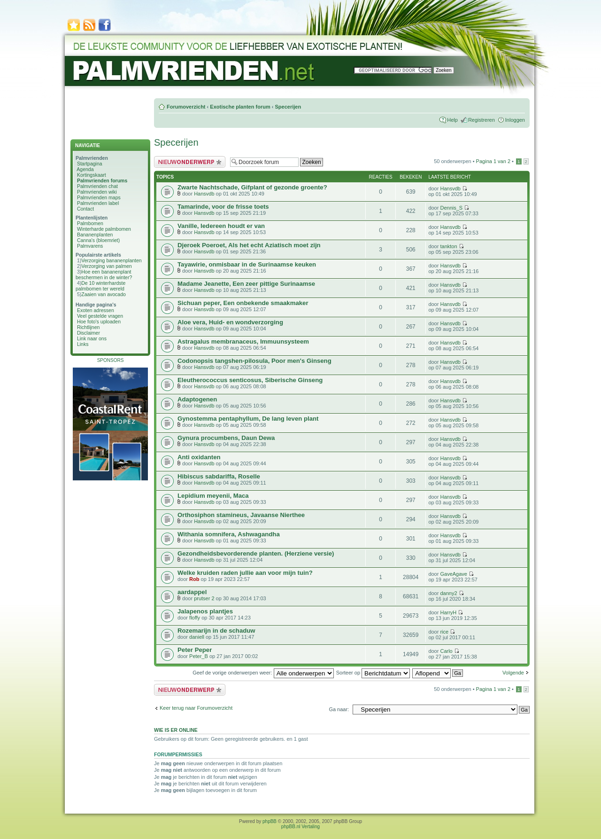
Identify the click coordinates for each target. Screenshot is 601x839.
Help (452, 120)
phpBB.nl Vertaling (300, 826)
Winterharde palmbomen (104, 229)
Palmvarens (90, 246)
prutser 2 (204, 598)
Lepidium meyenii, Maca (213, 495)
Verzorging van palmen (106, 266)
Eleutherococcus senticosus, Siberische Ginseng (250, 380)
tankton (448, 246)
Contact (85, 209)
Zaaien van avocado (103, 294)
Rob (194, 579)
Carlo (446, 651)
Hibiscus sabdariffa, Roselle (218, 476)
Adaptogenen (197, 399)
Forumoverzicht (186, 107)
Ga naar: (339, 709)
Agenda (85, 169)
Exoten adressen (95, 310)
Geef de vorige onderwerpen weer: (263, 672)
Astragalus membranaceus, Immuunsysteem (243, 341)
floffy (194, 617)
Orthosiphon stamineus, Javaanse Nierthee (241, 514)
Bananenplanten (95, 234)
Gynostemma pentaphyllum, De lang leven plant (247, 418)
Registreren (481, 120)
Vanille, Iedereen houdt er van (221, 225)
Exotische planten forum (240, 107)
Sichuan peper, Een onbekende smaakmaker (242, 302)
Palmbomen (90, 223)
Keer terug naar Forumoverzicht (196, 708)
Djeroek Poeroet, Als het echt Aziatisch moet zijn (249, 245)
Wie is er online (176, 730)
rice (444, 632)
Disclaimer (88, 333)
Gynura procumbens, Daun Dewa (226, 437)
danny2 (448, 593)
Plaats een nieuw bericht (189, 162)
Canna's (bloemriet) (98, 240)
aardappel (192, 592)
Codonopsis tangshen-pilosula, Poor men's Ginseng (254, 360)
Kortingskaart (91, 175)
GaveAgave (453, 574)
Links (83, 344)
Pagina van (493, 161)
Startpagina (89, 163)
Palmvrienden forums (102, 180)
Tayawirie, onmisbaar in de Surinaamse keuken (246, 264)
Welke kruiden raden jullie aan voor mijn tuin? (245, 572)
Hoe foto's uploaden (99, 321)
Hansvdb (204, 193)
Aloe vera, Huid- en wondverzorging (230, 322)
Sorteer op (373, 672)
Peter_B (198, 656)
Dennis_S (451, 208)
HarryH (448, 612)
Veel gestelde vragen (100, 316)
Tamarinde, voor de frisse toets (223, 206)
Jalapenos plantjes (205, 611)
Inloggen (515, 120)
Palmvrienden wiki (97, 192)
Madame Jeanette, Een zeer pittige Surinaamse (246, 283)
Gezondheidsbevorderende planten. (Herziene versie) (255, 553)
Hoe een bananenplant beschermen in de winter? (104, 274)
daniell (196, 637)
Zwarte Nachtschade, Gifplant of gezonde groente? (252, 187)
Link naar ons (92, 338)
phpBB (269, 821)
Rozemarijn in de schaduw (216, 630)
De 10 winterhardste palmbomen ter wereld (100, 285)
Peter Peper (194, 649)
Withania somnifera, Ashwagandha (228, 534)
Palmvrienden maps (99, 197)
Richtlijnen (88, 327)
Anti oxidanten (199, 457)
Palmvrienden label (98, 203)
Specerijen (288, 107)
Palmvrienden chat (97, 186)
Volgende (513, 672)
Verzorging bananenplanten (111, 260)
